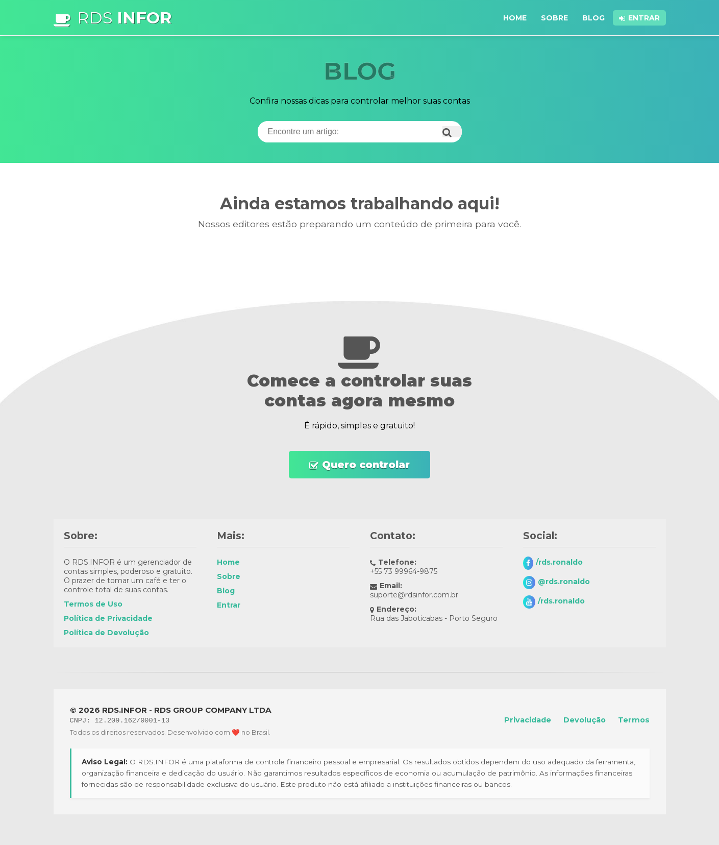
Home (515, 17)
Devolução (584, 720)
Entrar (644, 17)
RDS (124, 18)
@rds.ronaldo (564, 581)
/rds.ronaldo (559, 562)
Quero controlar (366, 464)
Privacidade (527, 720)
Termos (634, 720)
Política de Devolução (106, 632)
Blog (593, 17)
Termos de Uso (93, 604)
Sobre (554, 17)
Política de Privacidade (108, 618)
